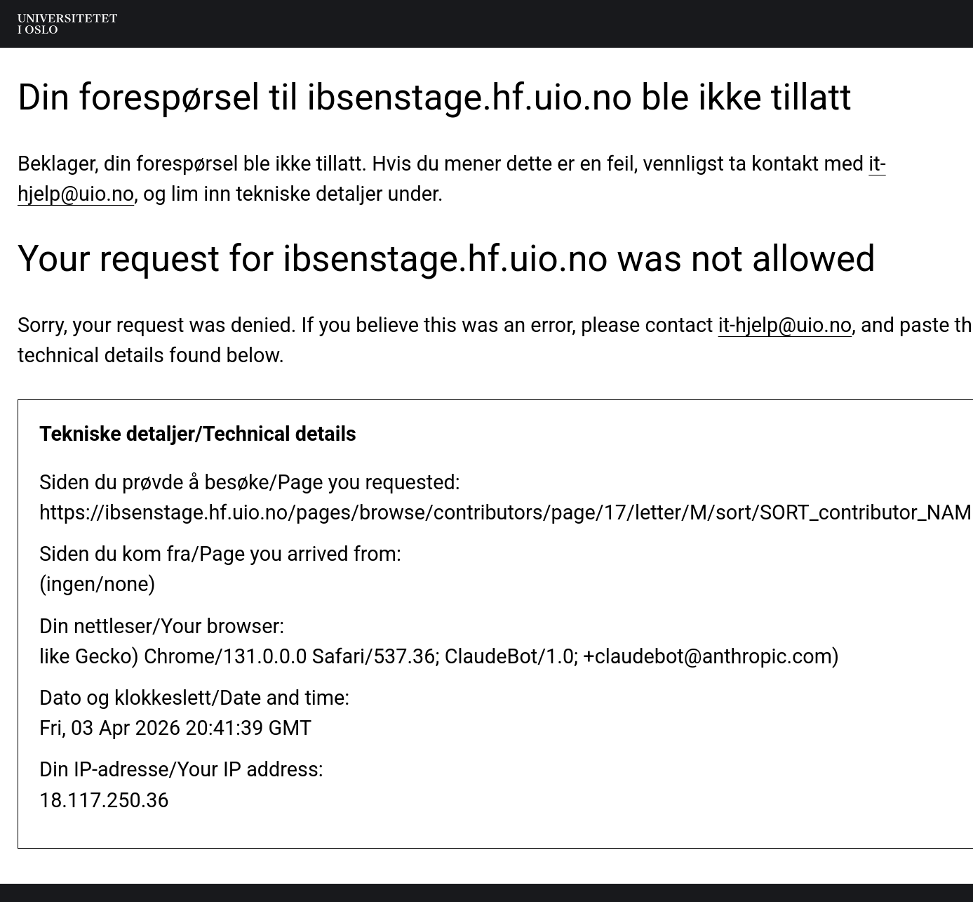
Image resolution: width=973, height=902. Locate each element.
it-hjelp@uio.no (785, 325)
